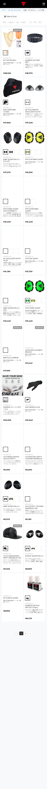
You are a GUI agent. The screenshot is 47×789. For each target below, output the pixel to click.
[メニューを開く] (4, 4)
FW (35, 22)
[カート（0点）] (43, 4)
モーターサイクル (14, 10)
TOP (3, 10)
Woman (11, 22)
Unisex (23, 22)
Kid (18, 22)
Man (4, 22)
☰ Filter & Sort (10, 16)
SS (30, 22)
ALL (40, 22)
